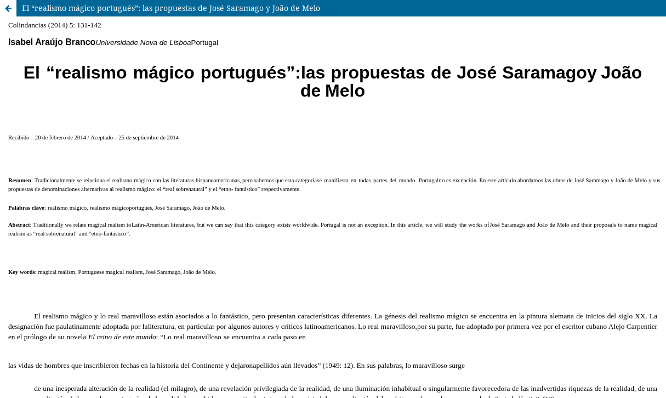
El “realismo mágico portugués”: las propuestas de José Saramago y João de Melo (171, 8)
